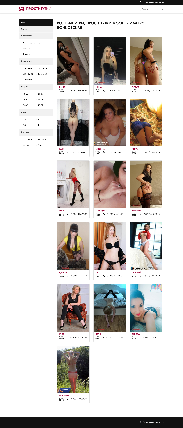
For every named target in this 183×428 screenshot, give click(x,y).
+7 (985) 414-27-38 (78, 91)
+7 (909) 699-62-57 (78, 276)
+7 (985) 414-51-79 (114, 214)
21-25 (40, 94)
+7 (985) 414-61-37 (151, 338)
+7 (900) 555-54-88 (114, 338)
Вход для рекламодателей (153, 2)
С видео (26, 54)
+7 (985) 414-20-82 (78, 214)
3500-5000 (42, 74)
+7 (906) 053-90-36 (114, 276)
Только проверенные (31, 43)
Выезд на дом (28, 49)
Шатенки (27, 145)
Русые (40, 145)
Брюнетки (42, 140)
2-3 (39, 120)
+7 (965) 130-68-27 (78, 399)
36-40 (25, 105)
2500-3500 (28, 74)
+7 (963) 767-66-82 (114, 152)
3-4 (24, 125)
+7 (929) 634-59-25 (78, 152)
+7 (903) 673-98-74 (114, 91)
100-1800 (27, 69)
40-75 (40, 105)
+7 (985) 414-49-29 (151, 91)
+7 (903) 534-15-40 (151, 152)
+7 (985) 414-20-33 (151, 214)
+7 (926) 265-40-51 (78, 338)
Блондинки (27, 140)
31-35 (40, 100)
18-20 (25, 94)
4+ (39, 125)
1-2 (24, 120)
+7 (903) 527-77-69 (151, 276)
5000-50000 (28, 80)
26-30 (25, 100)
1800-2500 (42, 69)
